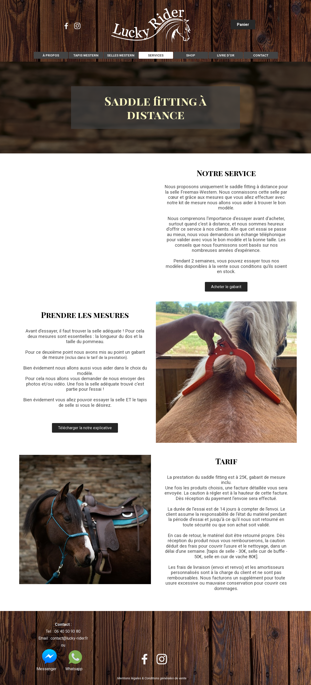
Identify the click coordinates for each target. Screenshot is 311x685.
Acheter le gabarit (226, 286)
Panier (243, 24)
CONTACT (260, 55)
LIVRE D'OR (225, 55)
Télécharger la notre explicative (85, 428)
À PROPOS (51, 55)
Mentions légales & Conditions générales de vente (151, 678)
